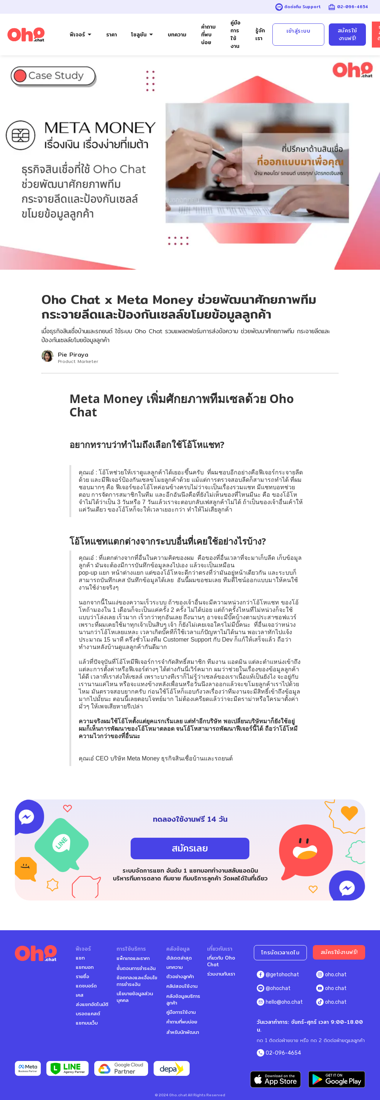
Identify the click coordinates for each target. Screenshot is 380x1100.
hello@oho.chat (284, 1002)
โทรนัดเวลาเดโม (280, 952)
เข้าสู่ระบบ (298, 31)
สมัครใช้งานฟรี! (347, 34)
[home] (26, 34)
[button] (81, 35)
